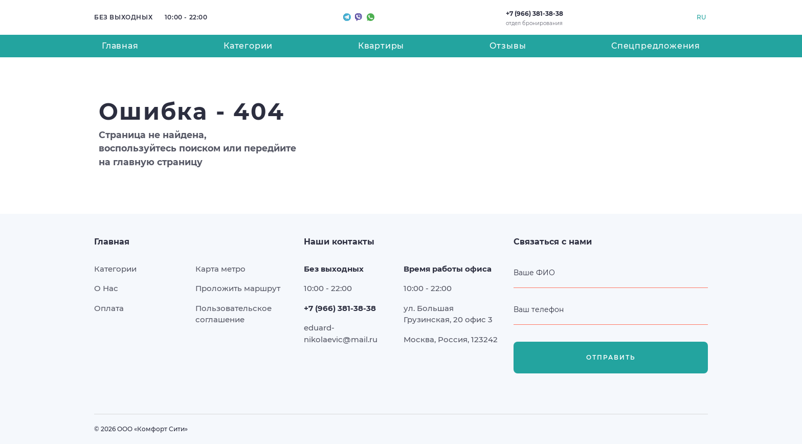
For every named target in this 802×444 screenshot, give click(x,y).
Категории (248, 46)
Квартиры (381, 46)
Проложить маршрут (237, 288)
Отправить (611, 357)
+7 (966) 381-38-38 (534, 13)
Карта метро (220, 269)
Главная (120, 46)
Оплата (109, 308)
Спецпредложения (655, 46)
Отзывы (507, 46)
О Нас (106, 288)
